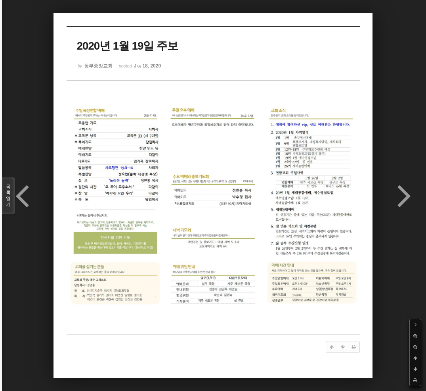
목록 (8, 196)
